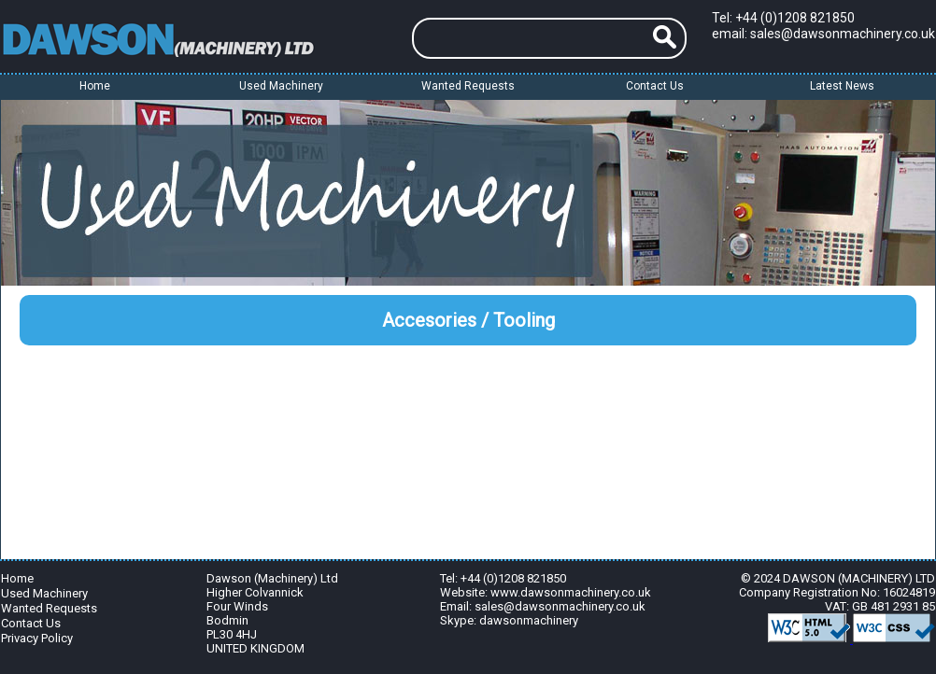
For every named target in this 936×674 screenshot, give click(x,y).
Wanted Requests (468, 85)
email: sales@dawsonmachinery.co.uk (823, 33)
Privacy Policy (37, 637)
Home (94, 85)
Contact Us (655, 85)
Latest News (842, 85)
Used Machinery (44, 592)
